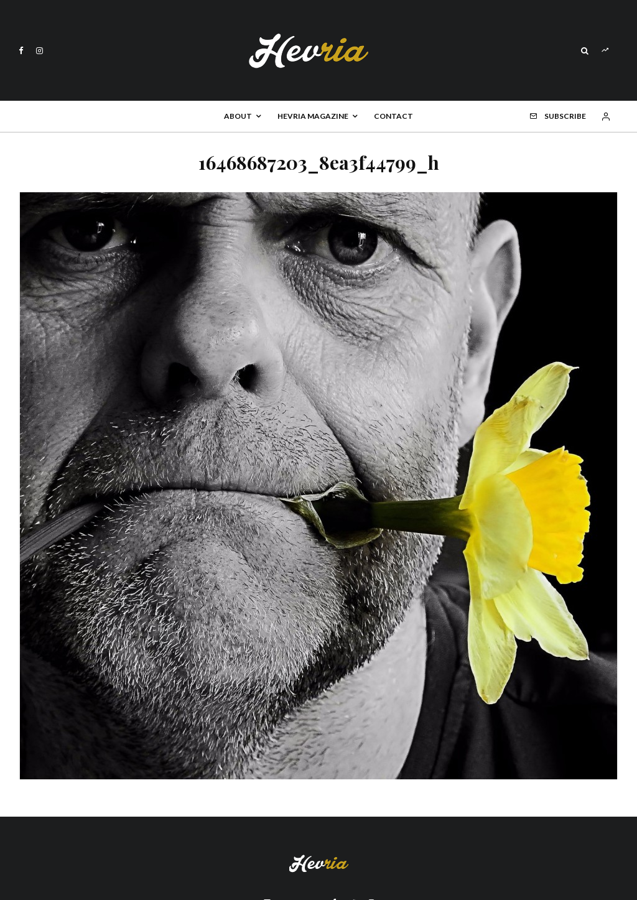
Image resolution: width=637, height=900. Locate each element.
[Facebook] (21, 51)
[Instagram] (39, 51)
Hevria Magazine (312, 116)
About (238, 116)
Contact (393, 116)
